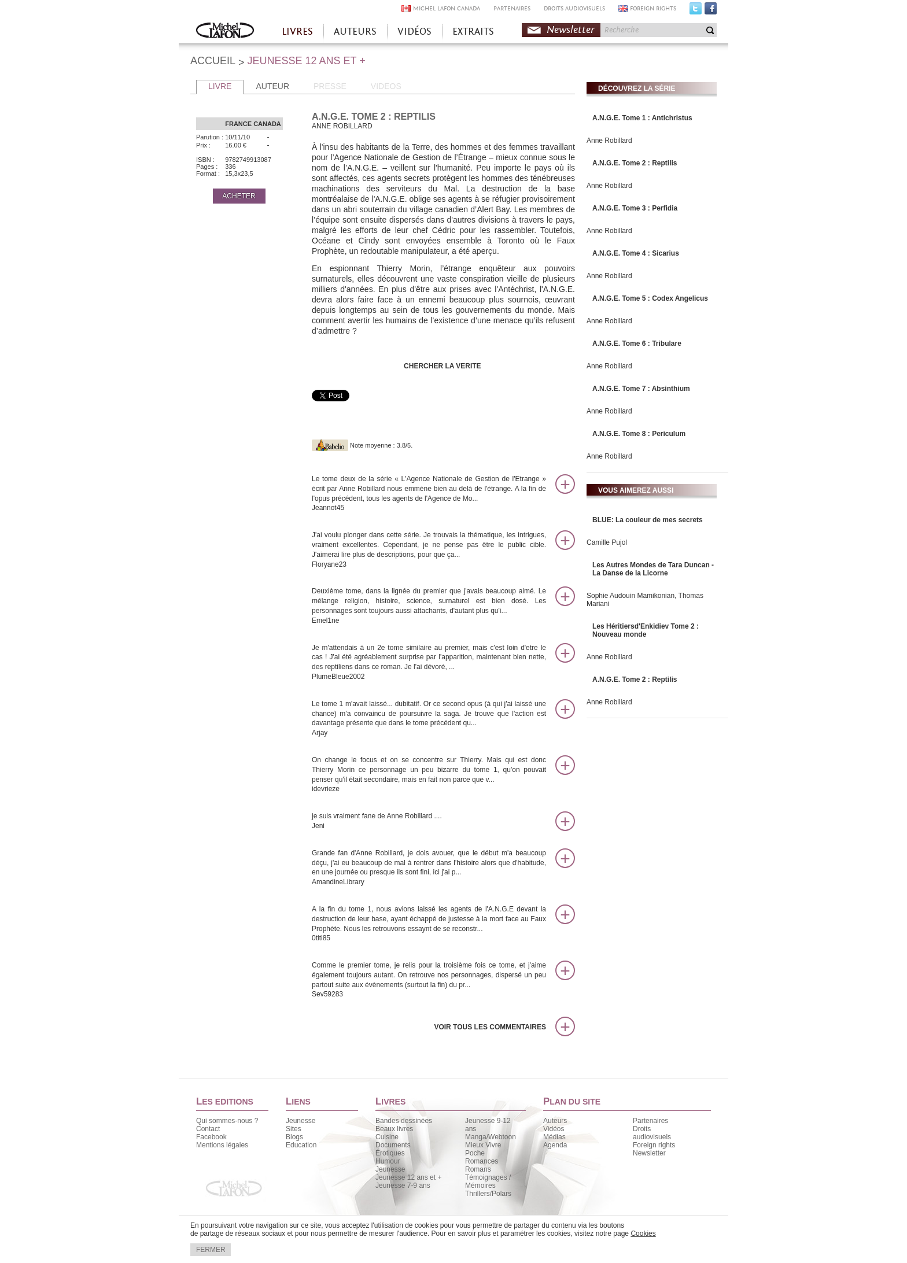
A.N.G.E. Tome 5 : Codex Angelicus (650, 298)
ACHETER (238, 196)
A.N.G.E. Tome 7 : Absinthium (641, 389)
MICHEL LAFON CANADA (446, 8)
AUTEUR (272, 86)
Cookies (643, 1233)
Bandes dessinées (403, 1121)
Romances (481, 1161)
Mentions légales (222, 1145)
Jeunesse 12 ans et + (408, 1177)
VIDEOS (386, 86)
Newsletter (571, 30)
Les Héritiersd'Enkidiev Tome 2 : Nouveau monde (645, 630)
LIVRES (297, 31)
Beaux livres (394, 1129)
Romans (478, 1169)
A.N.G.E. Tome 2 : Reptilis (634, 163)
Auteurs (555, 1121)
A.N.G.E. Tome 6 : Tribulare (636, 343)
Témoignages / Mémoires (488, 1181)
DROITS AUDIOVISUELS (574, 8)
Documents (393, 1145)
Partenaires (650, 1121)
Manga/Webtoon (490, 1137)
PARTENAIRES (511, 8)
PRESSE (330, 86)
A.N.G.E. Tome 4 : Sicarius (635, 253)
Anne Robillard (609, 140)
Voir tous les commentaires (490, 1027)
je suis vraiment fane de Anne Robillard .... (429, 821)
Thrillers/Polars (488, 1194)
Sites (293, 1129)
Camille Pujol (607, 542)
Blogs (294, 1137)
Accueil (225, 31)
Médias (554, 1137)
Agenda (555, 1145)
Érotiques (390, 1153)
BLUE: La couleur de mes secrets (647, 520)
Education (301, 1145)
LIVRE (219, 86)
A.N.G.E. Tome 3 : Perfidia (634, 208)
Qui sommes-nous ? (227, 1121)
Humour (387, 1161)
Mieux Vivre (483, 1145)
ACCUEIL (212, 61)
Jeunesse (300, 1121)
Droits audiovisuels (652, 1133)
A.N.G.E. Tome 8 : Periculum (638, 434)
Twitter (696, 11)
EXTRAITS (473, 31)
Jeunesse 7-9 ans (402, 1185)
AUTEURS (355, 31)
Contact (208, 1129)
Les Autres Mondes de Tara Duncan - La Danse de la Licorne (653, 569)
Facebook (711, 11)
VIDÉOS (414, 31)
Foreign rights (654, 1145)
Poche (475, 1153)
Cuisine (387, 1137)
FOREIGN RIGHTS (653, 8)
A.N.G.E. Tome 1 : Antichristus (642, 118)
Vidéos (553, 1129)
